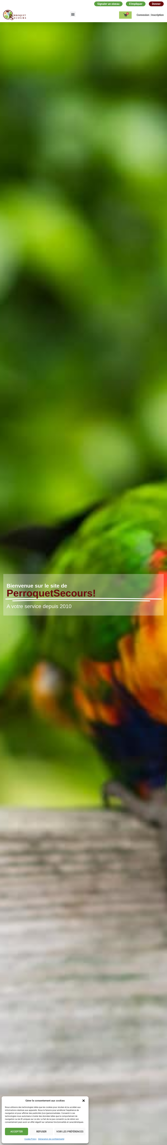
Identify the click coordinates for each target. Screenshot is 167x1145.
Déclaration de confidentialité (51, 1139)
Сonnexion (143, 15)
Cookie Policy (30, 1139)
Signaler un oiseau (108, 3)
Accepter (16, 1131)
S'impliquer (135, 3)
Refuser (41, 1131)
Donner (156, 3)
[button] (83, 1100)
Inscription (157, 15)
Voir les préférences (69, 1131)
